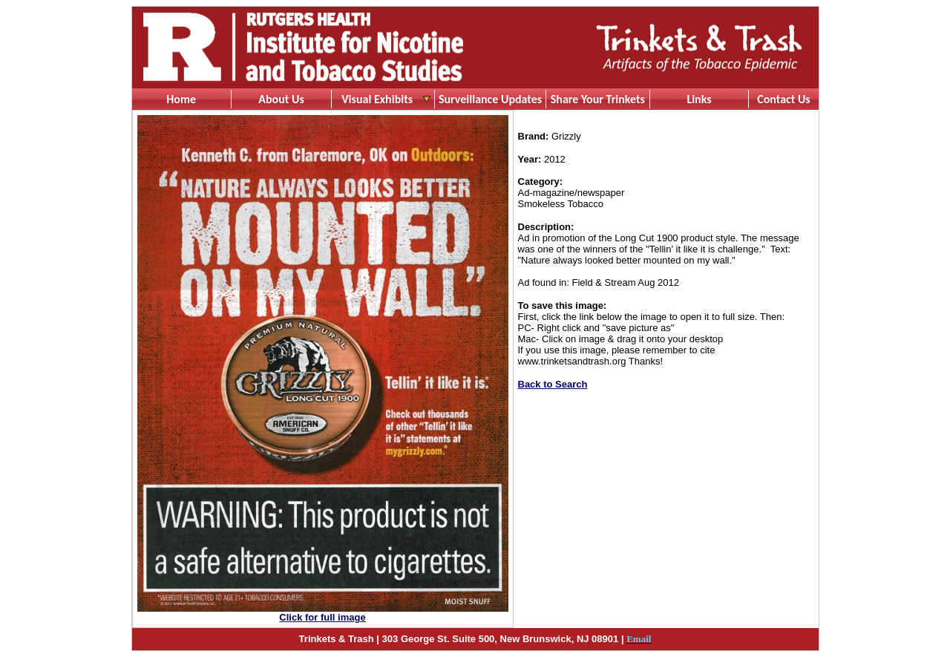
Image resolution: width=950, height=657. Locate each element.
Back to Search (553, 384)
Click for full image (322, 617)
